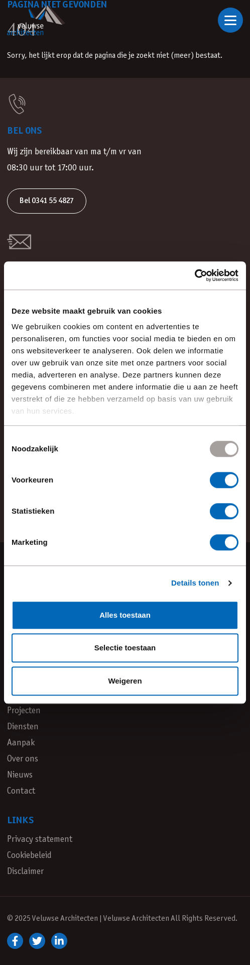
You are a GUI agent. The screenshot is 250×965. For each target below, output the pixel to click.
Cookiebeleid (29, 855)
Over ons (22, 759)
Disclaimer (25, 871)
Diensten (23, 727)
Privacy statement (39, 839)
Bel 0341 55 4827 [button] (47, 201)
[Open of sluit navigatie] (230, 20)
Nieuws (20, 775)
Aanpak (21, 743)
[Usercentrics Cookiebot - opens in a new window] (194, 275)
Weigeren (125, 681)
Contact (21, 791)
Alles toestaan (125, 615)
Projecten (24, 711)
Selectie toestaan (125, 647)
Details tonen (195, 582)
